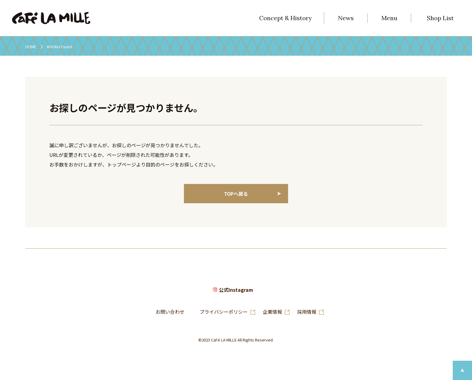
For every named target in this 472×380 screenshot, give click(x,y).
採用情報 (306, 311)
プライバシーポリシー (224, 311)
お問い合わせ (170, 311)
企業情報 (272, 311)
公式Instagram (236, 290)
